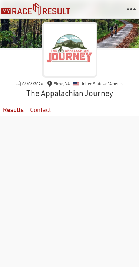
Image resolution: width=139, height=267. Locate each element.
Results (13, 109)
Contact (40, 109)
